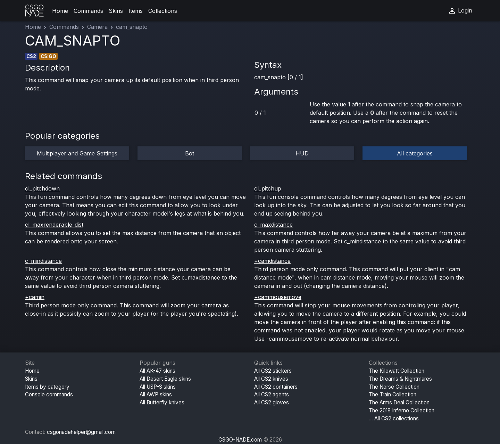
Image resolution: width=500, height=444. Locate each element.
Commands (88, 10)
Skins (116, 10)
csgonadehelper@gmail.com (81, 432)
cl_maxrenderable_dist (54, 224)
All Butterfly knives (162, 402)
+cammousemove (277, 296)
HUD (302, 153)
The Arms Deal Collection (399, 402)
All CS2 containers (276, 387)
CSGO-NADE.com (240, 439)
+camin (34, 296)
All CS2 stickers (273, 371)
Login (460, 11)
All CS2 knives (271, 379)
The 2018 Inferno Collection (401, 410)
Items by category (47, 387)
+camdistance (272, 260)
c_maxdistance (273, 224)
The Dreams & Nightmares (400, 379)
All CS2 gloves (271, 402)
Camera (97, 26)
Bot (189, 153)
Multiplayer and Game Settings (77, 153)
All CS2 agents (271, 394)
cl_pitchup (267, 188)
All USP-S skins (158, 387)
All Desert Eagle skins (165, 379)
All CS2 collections (396, 418)
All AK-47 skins (157, 371)
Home (60, 10)
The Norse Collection (394, 387)
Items (135, 10)
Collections (162, 10)
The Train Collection (392, 394)
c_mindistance (43, 260)
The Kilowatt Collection (396, 371)
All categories (415, 153)
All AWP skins (156, 394)
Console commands (49, 394)
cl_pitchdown (42, 188)
